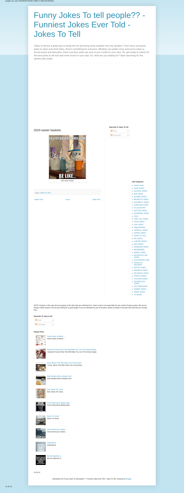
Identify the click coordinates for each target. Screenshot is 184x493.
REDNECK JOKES (141, 270)
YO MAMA (138, 295)
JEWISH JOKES (140, 233)
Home (68, 199)
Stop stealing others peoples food (59, 376)
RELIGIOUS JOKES (141, 273)
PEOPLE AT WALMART (138, 264)
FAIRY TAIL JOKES (141, 219)
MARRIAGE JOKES (141, 247)
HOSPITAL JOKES (141, 230)
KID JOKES (138, 239)
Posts (114, 131)
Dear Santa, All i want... (55, 389)
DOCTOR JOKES (140, 211)
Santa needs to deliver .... (56, 336)
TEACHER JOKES (141, 279)
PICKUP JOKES (140, 268)
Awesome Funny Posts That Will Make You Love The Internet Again (71, 350)
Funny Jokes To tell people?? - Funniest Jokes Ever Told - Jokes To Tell (89, 25)
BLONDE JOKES (140, 197)
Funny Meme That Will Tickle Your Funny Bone (64, 363)
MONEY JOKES (140, 252)
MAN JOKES (138, 244)
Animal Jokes (139, 185)
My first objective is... (54, 456)
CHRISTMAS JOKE (141, 205)
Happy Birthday (139, 227)
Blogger (128, 479)
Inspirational (51, 443)
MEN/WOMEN (139, 250)
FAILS (136, 216)
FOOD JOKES (139, 222)
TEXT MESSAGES (141, 286)
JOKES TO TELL (45, 193)
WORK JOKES (139, 292)
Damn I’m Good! (53, 416)
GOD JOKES (139, 225)
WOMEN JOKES (140, 289)
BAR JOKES (138, 194)
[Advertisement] (92, 93)
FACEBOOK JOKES (141, 213)
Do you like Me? (140, 208)
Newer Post (38, 199)
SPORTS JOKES (140, 276)
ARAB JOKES (139, 188)
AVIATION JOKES (140, 191)
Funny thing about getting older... (59, 403)
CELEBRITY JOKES (141, 202)
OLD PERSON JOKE (141, 260)
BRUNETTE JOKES (141, 199)
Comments (116, 135)
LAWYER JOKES (140, 241)
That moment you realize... (56, 429)
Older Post (96, 199)
